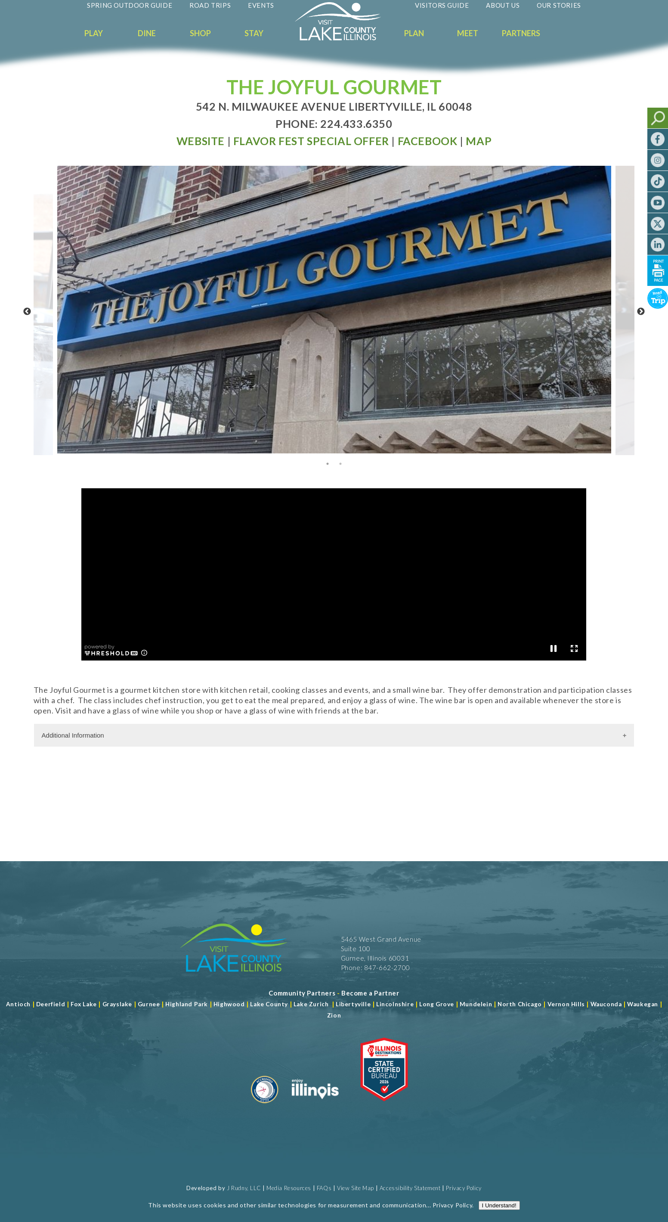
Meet (467, 33)
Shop (200, 33)
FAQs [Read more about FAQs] (324, 1188)
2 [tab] (340, 463)
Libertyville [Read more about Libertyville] (353, 1004)
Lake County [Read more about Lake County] (268, 1004)
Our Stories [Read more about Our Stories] (559, 5)
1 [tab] (327, 463)
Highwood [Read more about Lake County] (229, 1004)
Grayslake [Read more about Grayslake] (117, 1004)
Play (93, 33)
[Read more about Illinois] (315, 1106)
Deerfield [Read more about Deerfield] (50, 1004)
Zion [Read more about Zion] (334, 1015)
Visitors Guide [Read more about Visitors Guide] (442, 5)
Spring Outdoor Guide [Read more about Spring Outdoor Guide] (129, 5)
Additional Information (73, 735)
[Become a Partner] (370, 993)
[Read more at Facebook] (428, 140)
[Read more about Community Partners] (302, 993)
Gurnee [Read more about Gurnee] (149, 1004)
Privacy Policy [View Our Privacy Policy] (463, 1188)
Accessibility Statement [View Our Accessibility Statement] (410, 1188)
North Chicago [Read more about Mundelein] (520, 1004)
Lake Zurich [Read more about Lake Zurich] (311, 1004)
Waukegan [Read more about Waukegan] (642, 1004)
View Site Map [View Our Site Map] (355, 1188)
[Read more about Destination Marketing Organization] (264, 1106)
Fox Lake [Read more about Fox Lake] (84, 1004)
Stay (253, 33)
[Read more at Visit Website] (200, 140)
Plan (414, 33)
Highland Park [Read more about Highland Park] (186, 1004)
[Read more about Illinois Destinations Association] (384, 1106)
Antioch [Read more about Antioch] (18, 1004)
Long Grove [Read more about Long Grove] (436, 1004)
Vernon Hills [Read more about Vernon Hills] (566, 1004)
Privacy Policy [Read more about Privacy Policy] (452, 1205)
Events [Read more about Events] (261, 5)
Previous (27, 311)
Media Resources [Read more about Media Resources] (288, 1188)
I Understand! (499, 1205)
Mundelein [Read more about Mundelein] (476, 1004)
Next (641, 311)
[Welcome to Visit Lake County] (344, 38)
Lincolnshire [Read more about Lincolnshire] (395, 1004)
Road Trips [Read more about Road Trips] (210, 5)
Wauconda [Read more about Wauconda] (606, 1004)
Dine (147, 33)
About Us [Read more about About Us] (503, 5)
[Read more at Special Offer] (311, 140)
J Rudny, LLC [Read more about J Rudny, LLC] (244, 1188)
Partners (521, 33)
